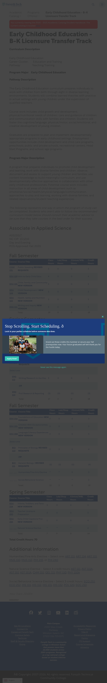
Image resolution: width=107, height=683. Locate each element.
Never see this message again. (53, 367)
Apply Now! (12, 358)
